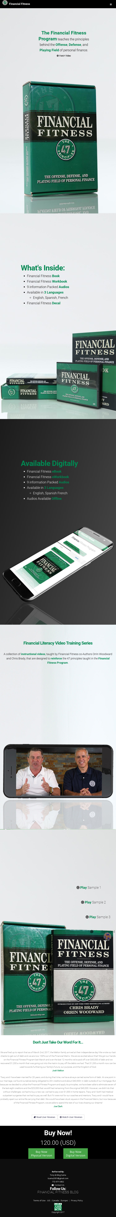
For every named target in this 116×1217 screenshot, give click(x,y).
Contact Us (58, 1185)
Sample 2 (93, 902)
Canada (55, 1200)
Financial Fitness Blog (58, 1192)
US (48, 1200)
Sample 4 (102, 932)
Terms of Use (39, 1200)
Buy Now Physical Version (41, 1153)
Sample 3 (98, 917)
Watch (64, 55)
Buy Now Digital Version (75, 1153)
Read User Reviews (44, 1117)
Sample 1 (89, 887)
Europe (64, 1200)
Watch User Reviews (71, 1117)
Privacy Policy (77, 1200)
